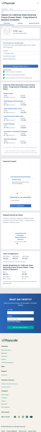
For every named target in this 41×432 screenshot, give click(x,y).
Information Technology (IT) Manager (16, 131)
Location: (5, 51)
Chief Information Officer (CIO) (13, 116)
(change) (12, 56)
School (11, 9)
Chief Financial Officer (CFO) (13, 108)
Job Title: (10, 310)
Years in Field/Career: (9, 59)
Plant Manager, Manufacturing (13, 101)
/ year (20, 31)
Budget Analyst (8, 93)
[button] (7, 23)
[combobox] (20, 53)
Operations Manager (10, 139)
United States (4, 9)
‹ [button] (8, 178)
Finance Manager (9, 124)
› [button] (32, 178)
